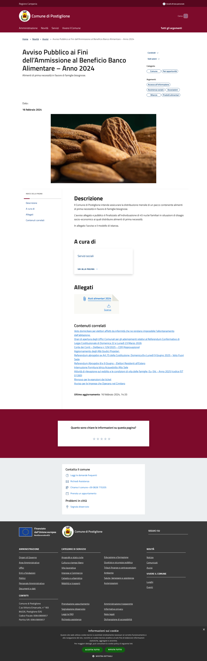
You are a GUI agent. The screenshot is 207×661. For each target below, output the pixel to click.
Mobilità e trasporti (71, 583)
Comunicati (152, 562)
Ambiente (109, 573)
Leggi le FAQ (68, 614)
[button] (103, 656)
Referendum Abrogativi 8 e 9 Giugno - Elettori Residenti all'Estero (109, 363)
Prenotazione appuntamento (75, 604)
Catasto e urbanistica (72, 578)
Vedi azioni (154, 59)
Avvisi (45, 39)
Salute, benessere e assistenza (119, 578)
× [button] (204, 630)
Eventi (150, 587)
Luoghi (150, 582)
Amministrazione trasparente (118, 604)
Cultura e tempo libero (72, 562)
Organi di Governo (28, 557)
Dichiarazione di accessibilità (118, 619)
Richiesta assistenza (71, 619)
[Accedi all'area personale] (173, 3)
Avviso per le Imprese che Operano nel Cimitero (99, 383)
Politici (22, 578)
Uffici (21, 567)
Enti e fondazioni (27, 573)
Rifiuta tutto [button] (115, 649)
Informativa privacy (113, 609)
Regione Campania (28, 3)
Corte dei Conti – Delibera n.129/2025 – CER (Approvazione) (107, 347)
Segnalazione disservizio (73, 609)
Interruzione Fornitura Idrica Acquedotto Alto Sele (101, 367)
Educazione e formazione (116, 557)
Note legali (109, 614)
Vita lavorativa (69, 567)
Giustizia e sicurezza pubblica (118, 562)
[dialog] (103, 644)
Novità (35, 39)
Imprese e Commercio (72, 573)
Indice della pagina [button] (34, 193)
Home (25, 39)
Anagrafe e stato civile (72, 557)
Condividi (153, 53)
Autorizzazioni (111, 583)
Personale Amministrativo (31, 583)
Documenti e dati (27, 588)
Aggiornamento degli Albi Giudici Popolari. (97, 351)
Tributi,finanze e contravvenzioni (120, 567)
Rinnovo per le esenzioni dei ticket (92, 379)
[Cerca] (184, 16)
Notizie (150, 557)
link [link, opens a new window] (131, 643)
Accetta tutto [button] (92, 649)
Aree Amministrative (29, 562)
